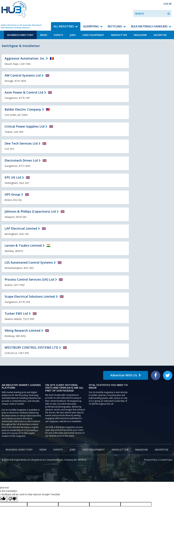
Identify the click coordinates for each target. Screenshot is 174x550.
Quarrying (91, 26)
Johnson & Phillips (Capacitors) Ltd (30, 211)
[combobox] (156, 13)
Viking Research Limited (22, 330)
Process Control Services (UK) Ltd (29, 279)
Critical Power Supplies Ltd (24, 126)
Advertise (160, 35)
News (43, 35)
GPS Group (12, 194)
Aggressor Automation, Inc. (25, 58)
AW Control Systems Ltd (23, 75)
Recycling (115, 26)
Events (58, 35)
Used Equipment (93, 35)
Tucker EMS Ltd (16, 313)
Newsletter (119, 35)
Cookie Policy (165, 459)
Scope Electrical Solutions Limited (30, 296)
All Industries (64, 26)
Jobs (73, 35)
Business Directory (20, 35)
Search (139, 13)
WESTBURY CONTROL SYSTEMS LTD (31, 347)
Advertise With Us (125, 375)
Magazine (140, 35)
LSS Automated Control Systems (29, 262)
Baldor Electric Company (23, 109)
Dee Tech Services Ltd (21, 143)
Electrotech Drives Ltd (21, 160)
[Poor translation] (12, 499)
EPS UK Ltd (13, 177)
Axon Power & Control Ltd (24, 92)
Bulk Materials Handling (149, 26)
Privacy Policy (150, 459)
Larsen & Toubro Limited (23, 245)
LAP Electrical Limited (21, 228)
